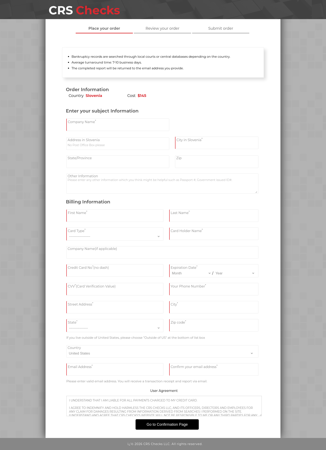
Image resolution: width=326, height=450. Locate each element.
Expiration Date (184, 267)
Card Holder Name (187, 230)
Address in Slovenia (84, 140)
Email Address (80, 366)
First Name (77, 212)
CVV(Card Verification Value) (92, 286)
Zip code (178, 322)
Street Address (80, 304)
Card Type (76, 230)
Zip (179, 158)
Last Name (180, 212)
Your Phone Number (188, 286)
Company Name (82, 121)
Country (74, 348)
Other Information (83, 176)
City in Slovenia (190, 139)
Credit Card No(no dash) (88, 267)
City (174, 304)
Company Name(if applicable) (92, 249)
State (72, 322)
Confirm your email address (194, 366)
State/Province (80, 158)
